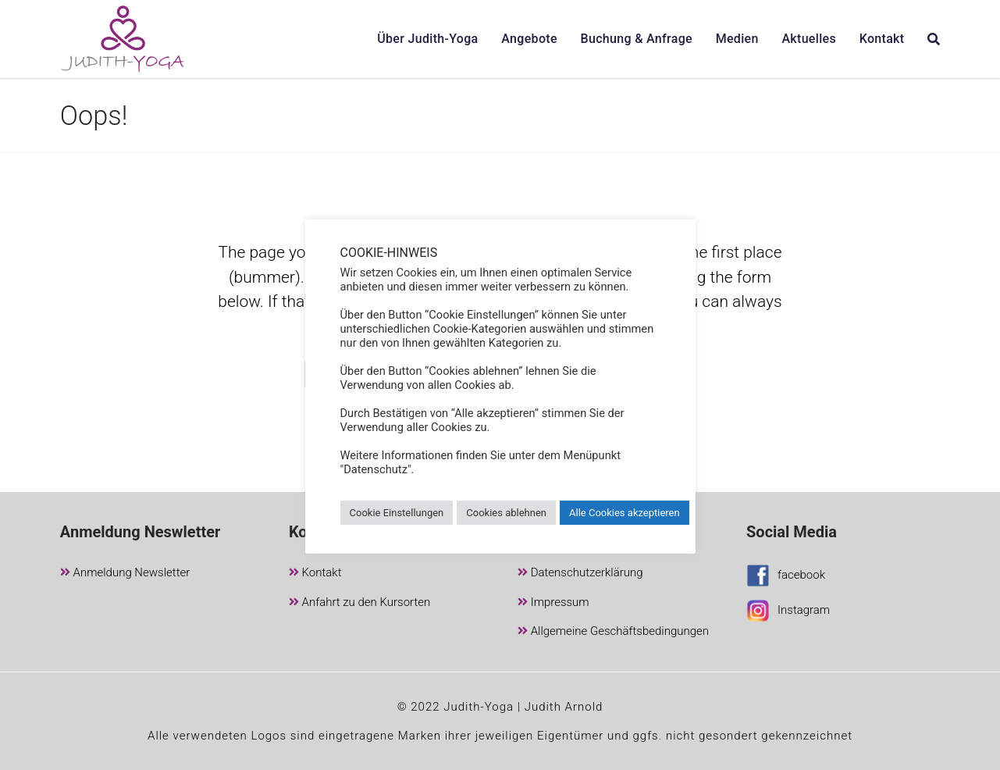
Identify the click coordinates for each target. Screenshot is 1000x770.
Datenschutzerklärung (580, 573)
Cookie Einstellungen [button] (397, 513)
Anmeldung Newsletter (125, 573)
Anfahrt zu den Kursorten (359, 603)
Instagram (788, 612)
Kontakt (315, 573)
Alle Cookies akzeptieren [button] (624, 513)
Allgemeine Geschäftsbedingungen (613, 632)
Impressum (553, 603)
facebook (785, 577)
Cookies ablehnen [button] (506, 513)
